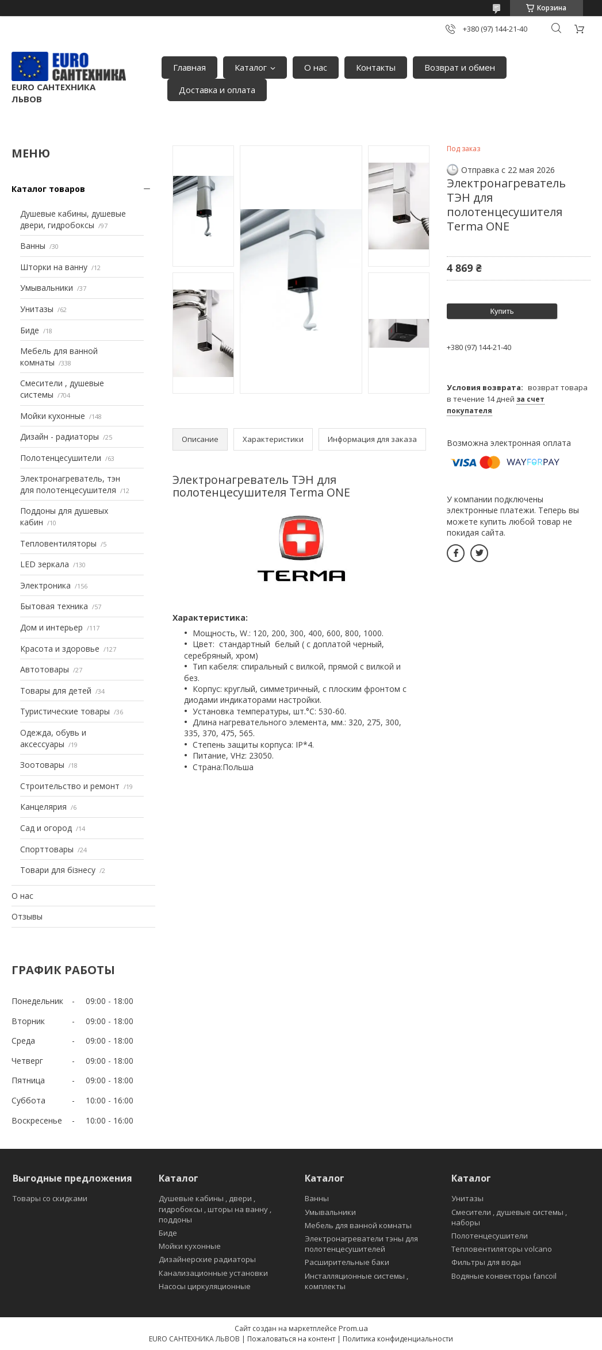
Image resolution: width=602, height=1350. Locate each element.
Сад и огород (46, 827)
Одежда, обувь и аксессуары (53, 738)
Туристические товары (65, 711)
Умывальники (46, 287)
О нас (315, 67)
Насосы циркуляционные (205, 1286)
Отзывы (27, 916)
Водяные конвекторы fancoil (504, 1276)
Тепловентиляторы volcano (501, 1249)
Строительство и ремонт (70, 785)
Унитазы (36, 308)
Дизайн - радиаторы (59, 436)
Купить (501, 311)
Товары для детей (55, 690)
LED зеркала (44, 564)
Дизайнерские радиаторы (207, 1259)
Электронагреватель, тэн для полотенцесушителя (70, 484)
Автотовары (44, 669)
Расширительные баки (347, 1262)
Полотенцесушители (60, 457)
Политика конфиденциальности (398, 1339)
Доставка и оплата (217, 89)
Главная (189, 67)
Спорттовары (47, 849)
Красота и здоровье (59, 648)
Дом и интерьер (51, 627)
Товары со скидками (50, 1198)
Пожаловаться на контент (291, 1339)
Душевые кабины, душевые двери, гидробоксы (73, 219)
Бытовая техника (54, 606)
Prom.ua (353, 1328)
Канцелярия (43, 806)
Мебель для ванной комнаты (358, 1225)
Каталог (251, 67)
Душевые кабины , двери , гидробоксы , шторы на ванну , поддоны (215, 1208)
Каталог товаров (48, 188)
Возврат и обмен (459, 67)
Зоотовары (42, 764)
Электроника (45, 585)
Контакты (376, 67)
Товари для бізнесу (57, 869)
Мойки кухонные (52, 415)
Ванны (32, 245)
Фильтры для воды (486, 1262)
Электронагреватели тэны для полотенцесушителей (361, 1243)
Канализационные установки (213, 1273)
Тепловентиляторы (58, 543)
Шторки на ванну (53, 266)
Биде (29, 330)
